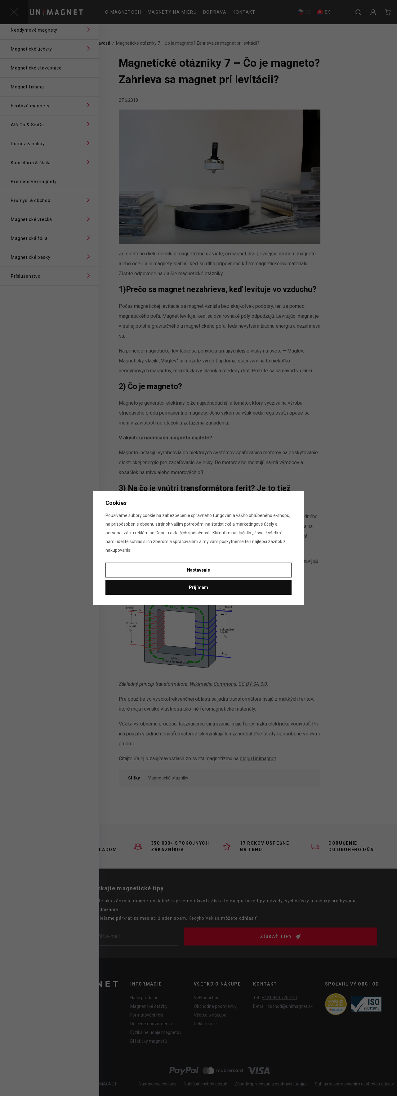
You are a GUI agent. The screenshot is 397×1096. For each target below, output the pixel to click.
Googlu (162, 532)
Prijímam (198, 587)
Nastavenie (198, 570)
